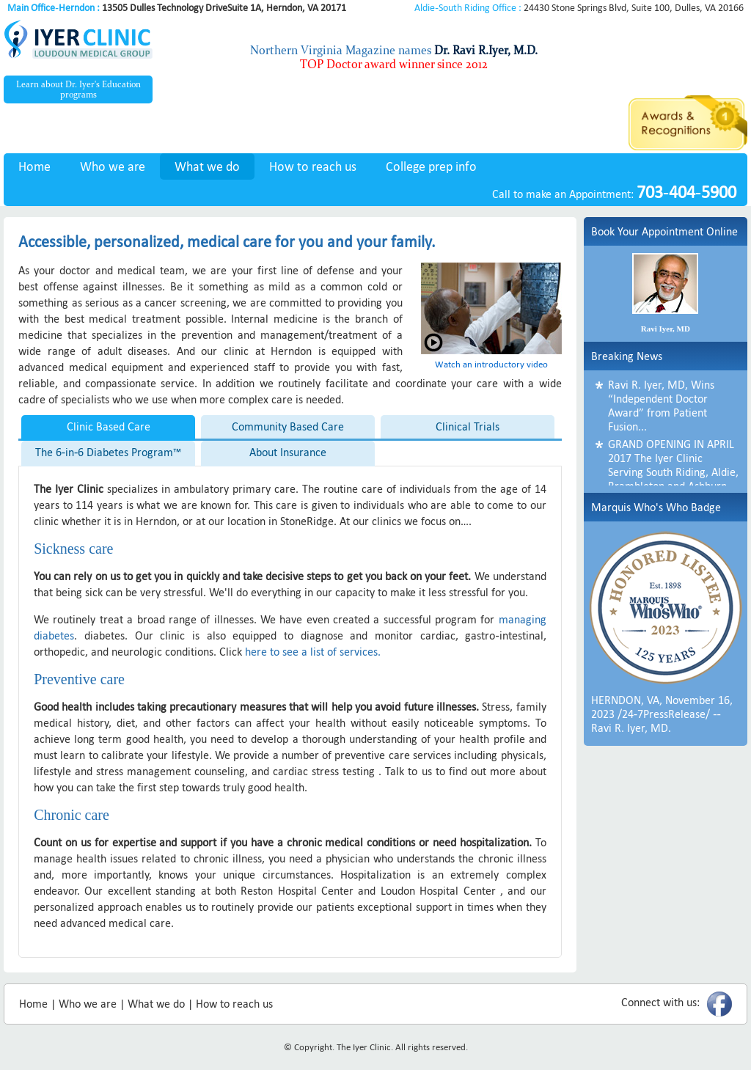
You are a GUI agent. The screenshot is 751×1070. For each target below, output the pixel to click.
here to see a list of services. (313, 652)
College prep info (431, 166)
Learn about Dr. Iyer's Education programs (78, 89)
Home (34, 166)
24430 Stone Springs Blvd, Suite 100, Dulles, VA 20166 (579, 7)
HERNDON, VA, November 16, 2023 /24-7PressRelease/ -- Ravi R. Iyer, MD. (662, 714)
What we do (207, 166)
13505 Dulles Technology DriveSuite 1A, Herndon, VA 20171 (176, 7)
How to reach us (312, 166)
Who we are (112, 166)
